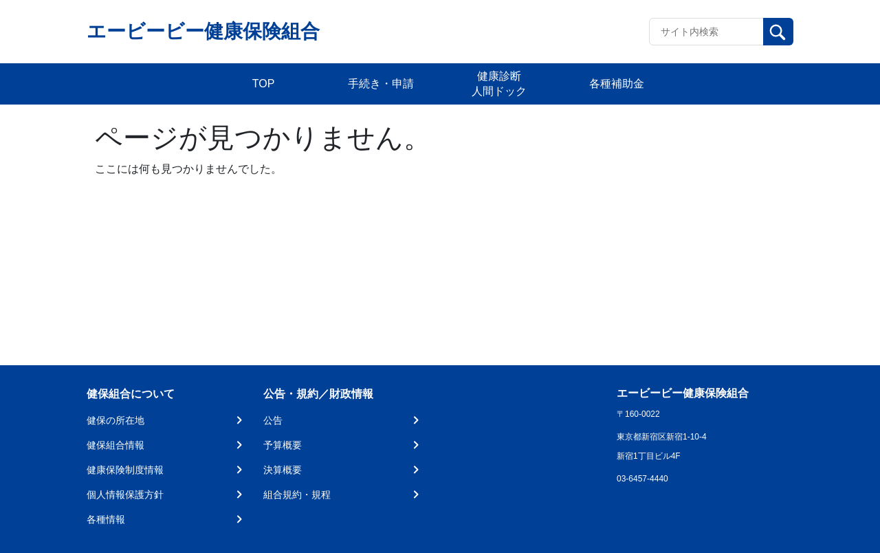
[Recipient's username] (706, 31)
